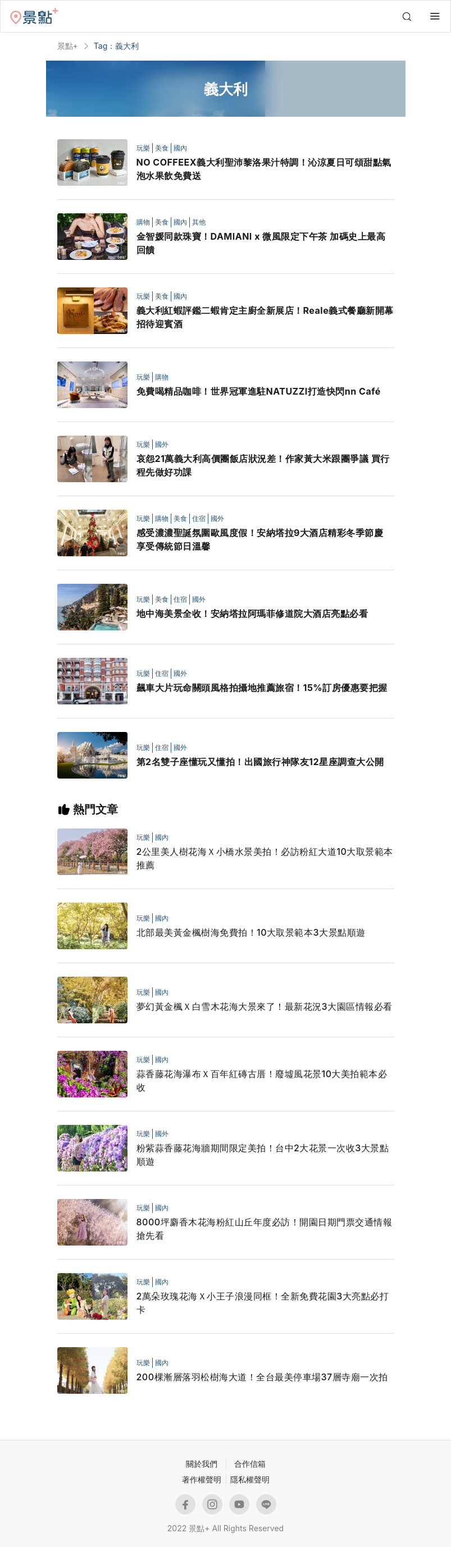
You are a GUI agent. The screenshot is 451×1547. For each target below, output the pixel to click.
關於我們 (201, 1463)
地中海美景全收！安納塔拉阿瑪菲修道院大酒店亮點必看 (252, 613)
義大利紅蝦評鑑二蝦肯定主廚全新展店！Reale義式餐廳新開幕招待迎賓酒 (265, 317)
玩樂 (143, 148)
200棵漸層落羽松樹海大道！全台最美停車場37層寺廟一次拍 (262, 1377)
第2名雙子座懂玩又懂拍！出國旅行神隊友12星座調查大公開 (260, 761)
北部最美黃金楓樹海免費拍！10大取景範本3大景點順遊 (251, 932)
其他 (199, 222)
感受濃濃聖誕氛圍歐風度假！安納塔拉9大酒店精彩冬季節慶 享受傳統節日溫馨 (260, 539)
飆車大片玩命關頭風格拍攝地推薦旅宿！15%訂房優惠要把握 (262, 687)
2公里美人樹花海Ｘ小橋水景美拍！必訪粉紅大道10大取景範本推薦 (264, 858)
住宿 (199, 518)
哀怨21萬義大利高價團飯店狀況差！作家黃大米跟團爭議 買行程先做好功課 (263, 465)
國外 (161, 444)
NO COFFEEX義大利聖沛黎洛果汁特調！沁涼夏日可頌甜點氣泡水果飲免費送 (263, 169)
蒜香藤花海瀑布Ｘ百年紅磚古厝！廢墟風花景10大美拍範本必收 (262, 1080)
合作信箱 (250, 1463)
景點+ (67, 46)
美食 (161, 148)
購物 (143, 222)
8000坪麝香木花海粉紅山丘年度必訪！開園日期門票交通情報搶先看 (264, 1228)
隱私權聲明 (250, 1479)
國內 (180, 148)
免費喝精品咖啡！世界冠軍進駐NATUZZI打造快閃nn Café (258, 391)
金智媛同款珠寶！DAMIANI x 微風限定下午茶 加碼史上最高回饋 (261, 243)
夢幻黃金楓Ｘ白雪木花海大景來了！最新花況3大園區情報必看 (264, 1006)
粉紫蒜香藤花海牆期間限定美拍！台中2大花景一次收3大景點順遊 (262, 1154)
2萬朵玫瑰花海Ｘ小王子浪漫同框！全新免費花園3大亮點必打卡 (262, 1302)
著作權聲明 (201, 1479)
